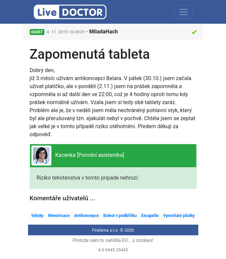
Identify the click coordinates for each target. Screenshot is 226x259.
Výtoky (37, 215)
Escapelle (150, 215)
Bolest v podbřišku (120, 215)
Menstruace (58, 215)
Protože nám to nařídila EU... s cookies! (112, 240)
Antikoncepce (86, 215)
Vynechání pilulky (179, 215)
